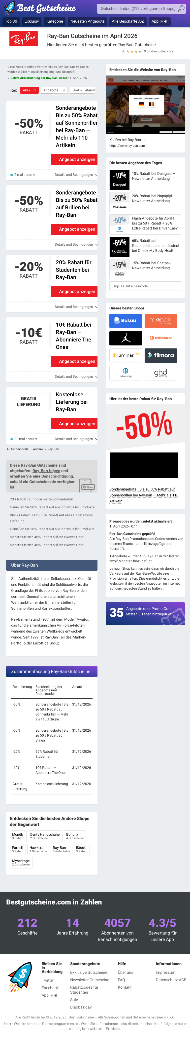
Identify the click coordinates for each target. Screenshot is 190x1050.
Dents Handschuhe (45, 836)
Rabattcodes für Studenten (84, 990)
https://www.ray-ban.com (127, 146)
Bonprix (75, 836)
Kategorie (54, 21)
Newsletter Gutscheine (89, 979)
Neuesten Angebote (87, 21)
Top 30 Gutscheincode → (132, 286)
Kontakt (124, 987)
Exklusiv (32, 21)
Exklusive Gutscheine (88, 972)
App (155, 21)
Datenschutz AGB (171, 979)
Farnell (18, 850)
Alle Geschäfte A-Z (128, 21)
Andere (38, 449)
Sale (74, 999)
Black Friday (81, 1007)
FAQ (121, 979)
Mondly (18, 836)
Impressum (165, 972)
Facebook (50, 987)
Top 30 (11, 21)
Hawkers (38, 850)
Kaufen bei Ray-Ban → (127, 140)
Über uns (125, 972)
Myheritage (21, 863)
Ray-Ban (61, 850)
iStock (82, 850)
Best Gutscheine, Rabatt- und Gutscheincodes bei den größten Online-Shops (43, 9)
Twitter (48, 980)
